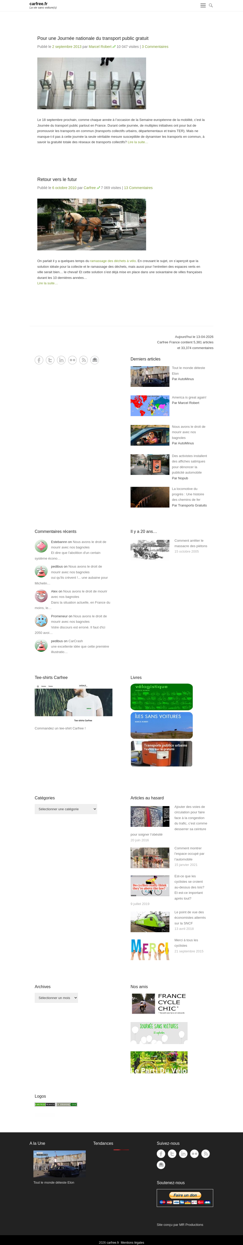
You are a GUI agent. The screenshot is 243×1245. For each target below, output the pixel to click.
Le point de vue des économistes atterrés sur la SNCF (190, 917)
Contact (94, 360)
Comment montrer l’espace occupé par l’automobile (190, 853)
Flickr (72, 360)
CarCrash (75, 641)
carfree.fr (38, 4)
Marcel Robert (100, 47)
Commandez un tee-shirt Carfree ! (60, 728)
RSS (83, 360)
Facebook (39, 360)
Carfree (90, 188)
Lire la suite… (138, 142)
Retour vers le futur (57, 179)
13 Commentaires (138, 188)
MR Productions (191, 1225)
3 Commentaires (155, 47)
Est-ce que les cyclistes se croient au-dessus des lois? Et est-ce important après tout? (189, 887)
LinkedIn (61, 360)
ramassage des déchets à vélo (113, 261)
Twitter (50, 360)
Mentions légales (132, 1242)
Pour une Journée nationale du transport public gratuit (92, 38)
